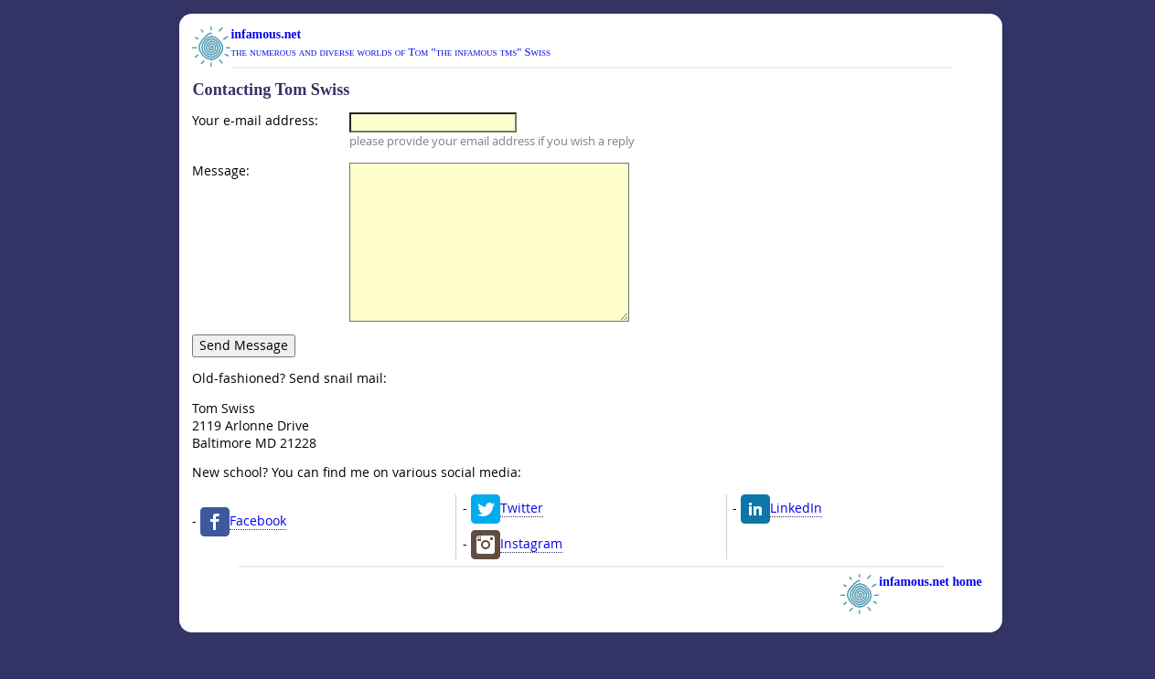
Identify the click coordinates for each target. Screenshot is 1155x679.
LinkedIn (796, 540)
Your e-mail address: (255, 120)
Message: (221, 171)
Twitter (521, 540)
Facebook (258, 553)
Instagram (531, 576)
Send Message (243, 378)
